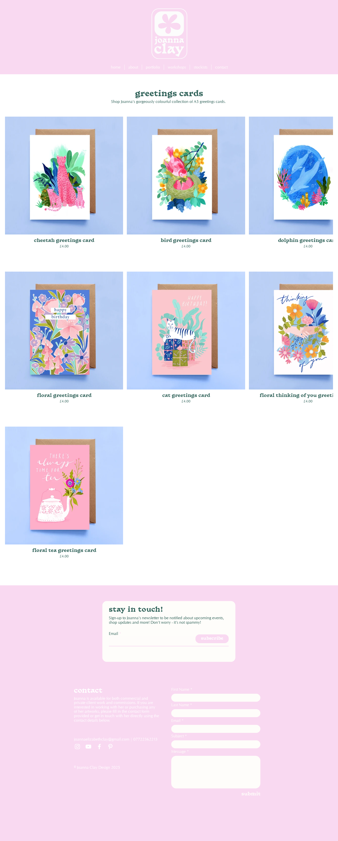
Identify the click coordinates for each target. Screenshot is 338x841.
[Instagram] (77, 746)
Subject (177, 736)
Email (113, 634)
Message (178, 752)
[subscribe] (212, 638)
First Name (180, 689)
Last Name (180, 705)
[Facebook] (99, 746)
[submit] (244, 794)
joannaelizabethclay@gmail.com (101, 739)
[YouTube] (88, 746)
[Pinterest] (110, 746)
